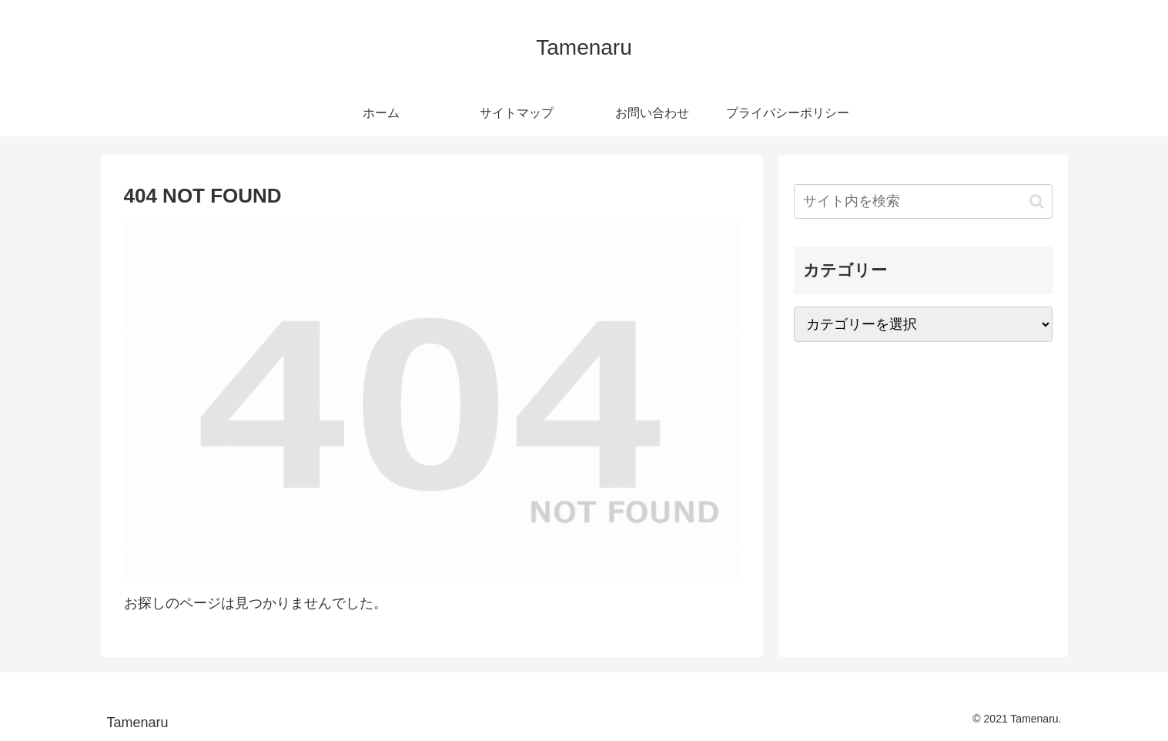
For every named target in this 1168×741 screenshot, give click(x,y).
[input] (923, 201)
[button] (1036, 201)
